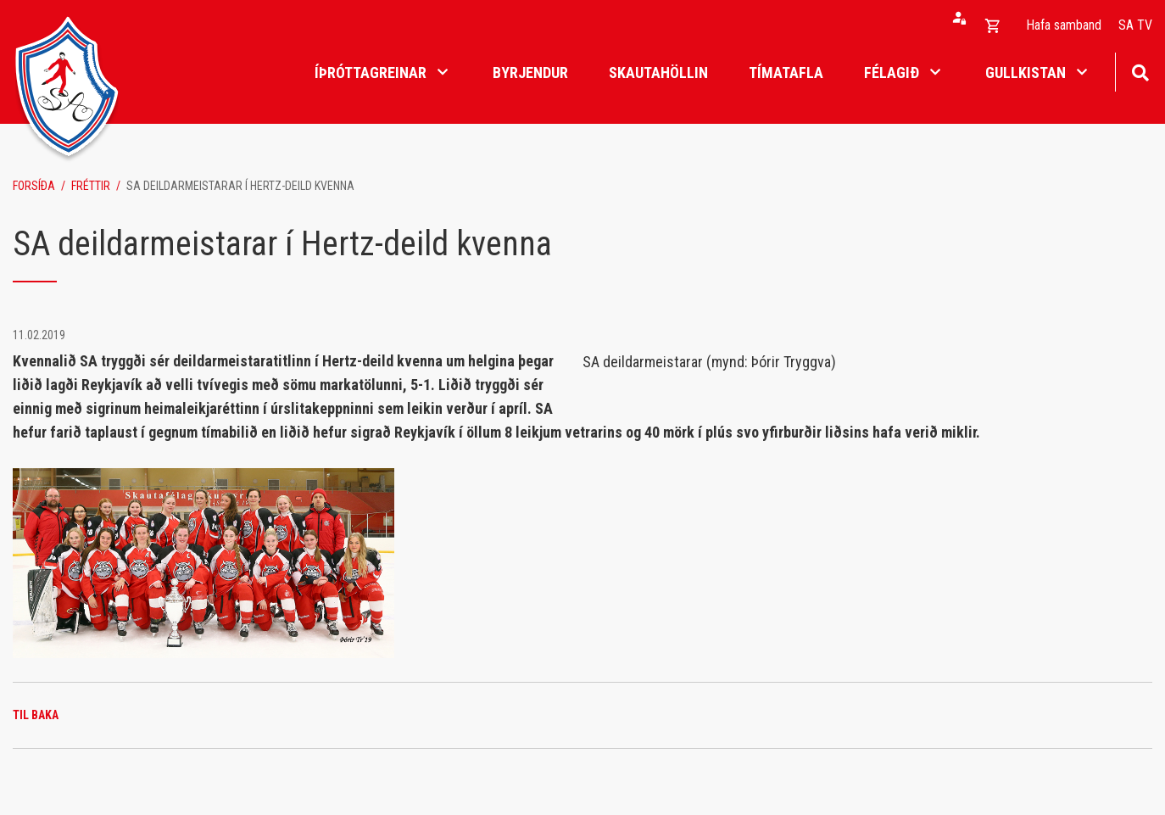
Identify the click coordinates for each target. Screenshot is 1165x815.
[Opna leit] (1140, 71)
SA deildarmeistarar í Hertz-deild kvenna (240, 186)
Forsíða (34, 186)
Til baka (36, 715)
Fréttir (90, 186)
